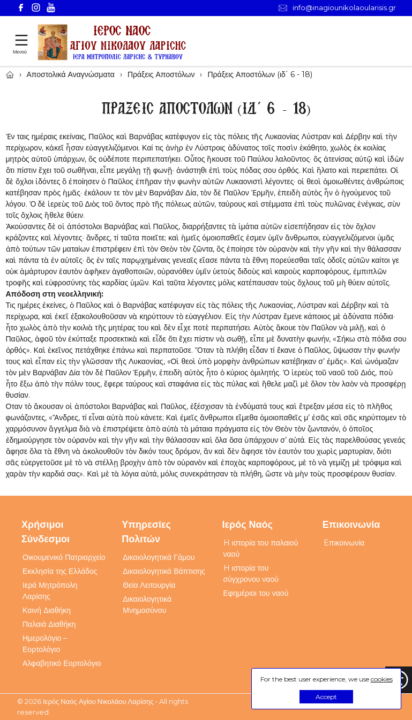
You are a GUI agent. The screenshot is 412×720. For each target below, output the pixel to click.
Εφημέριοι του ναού (256, 593)
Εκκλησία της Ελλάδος (60, 571)
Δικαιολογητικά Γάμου (158, 557)
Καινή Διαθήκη (47, 610)
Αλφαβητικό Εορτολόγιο (62, 663)
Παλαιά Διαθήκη (49, 624)
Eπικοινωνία (344, 543)
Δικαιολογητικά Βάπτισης (164, 571)
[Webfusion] (113, 42)
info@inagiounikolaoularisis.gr (337, 7)
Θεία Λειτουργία (149, 585)
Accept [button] (326, 697)
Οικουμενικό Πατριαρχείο (64, 557)
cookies (382, 679)
